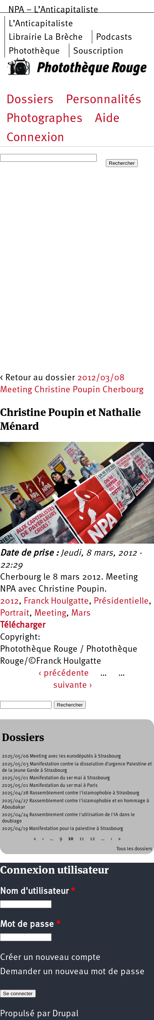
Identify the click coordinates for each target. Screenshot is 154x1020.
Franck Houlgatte (56, 601)
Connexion (35, 138)
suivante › (72, 685)
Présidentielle (121, 601)
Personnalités (103, 100)
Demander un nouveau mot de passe (72, 971)
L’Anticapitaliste (41, 24)
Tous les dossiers (134, 849)
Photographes (44, 119)
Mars (81, 613)
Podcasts (114, 37)
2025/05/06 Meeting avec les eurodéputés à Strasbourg (61, 756)
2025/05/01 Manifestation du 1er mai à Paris (50, 785)
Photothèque (34, 51)
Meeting (50, 613)
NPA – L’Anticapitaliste (53, 10)
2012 (9, 601)
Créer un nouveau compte (50, 957)
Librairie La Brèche (46, 37)
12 (92, 838)
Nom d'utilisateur (37, 891)
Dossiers (29, 100)
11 (81, 838)
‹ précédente (63, 673)
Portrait (14, 613)
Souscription (98, 51)
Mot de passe (30, 924)
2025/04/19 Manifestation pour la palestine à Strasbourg (62, 828)
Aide (107, 119)
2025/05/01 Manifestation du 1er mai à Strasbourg (56, 778)
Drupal (65, 1013)
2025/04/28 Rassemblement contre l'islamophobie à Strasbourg (70, 793)
